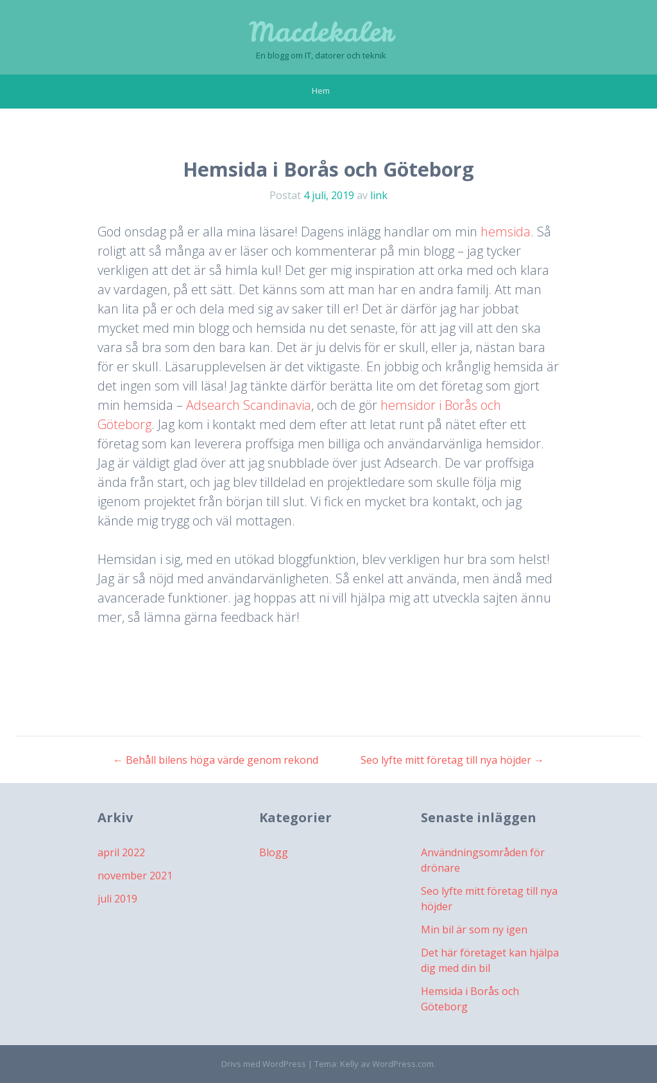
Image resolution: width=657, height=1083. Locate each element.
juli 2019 (117, 899)
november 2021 (135, 875)
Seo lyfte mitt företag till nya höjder (452, 760)
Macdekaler (321, 32)
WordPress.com (403, 1064)
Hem (321, 90)
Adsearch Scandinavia (248, 405)
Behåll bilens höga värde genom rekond (215, 760)
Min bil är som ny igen (474, 929)
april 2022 (121, 852)
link (379, 195)
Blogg (273, 852)
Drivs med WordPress (263, 1064)
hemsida (506, 231)
